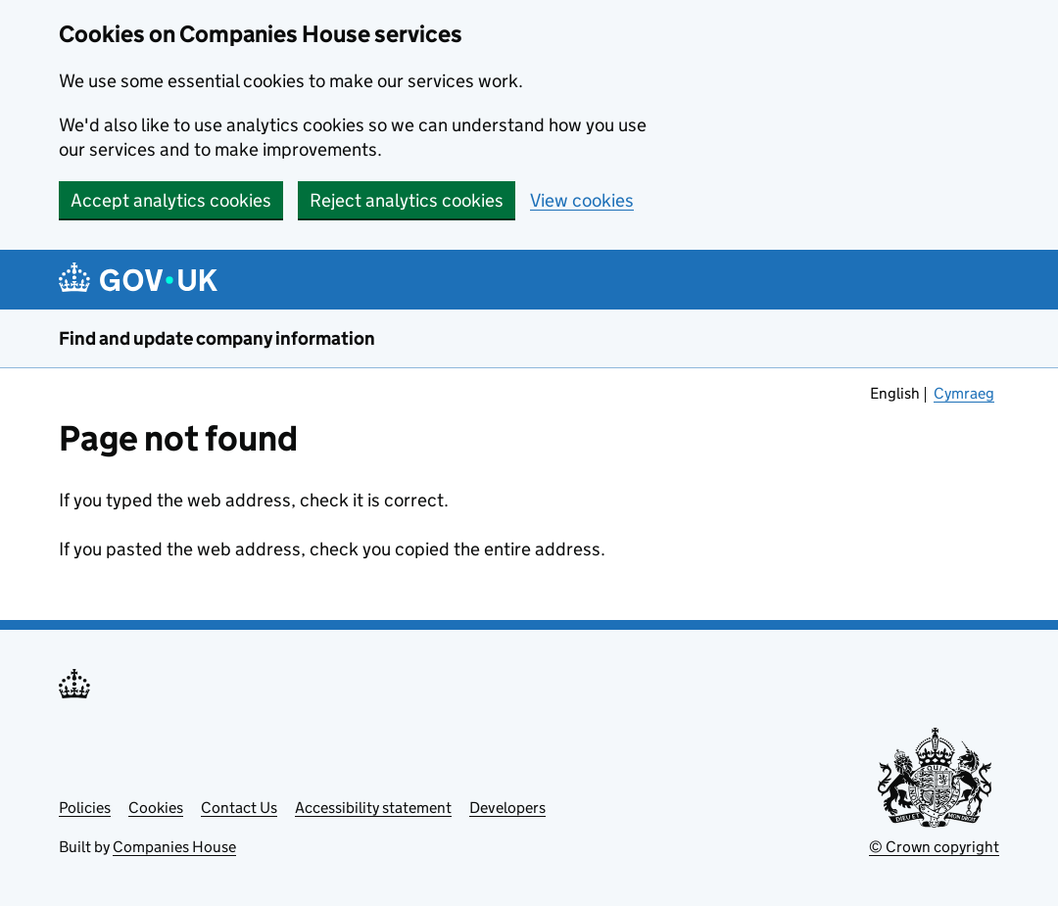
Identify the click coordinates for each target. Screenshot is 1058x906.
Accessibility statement (373, 807)
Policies (85, 807)
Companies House (174, 846)
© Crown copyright (934, 846)
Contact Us (239, 807)
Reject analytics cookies (407, 200)
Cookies (155, 807)
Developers (507, 807)
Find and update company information (217, 338)
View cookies (582, 200)
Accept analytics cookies (171, 200)
